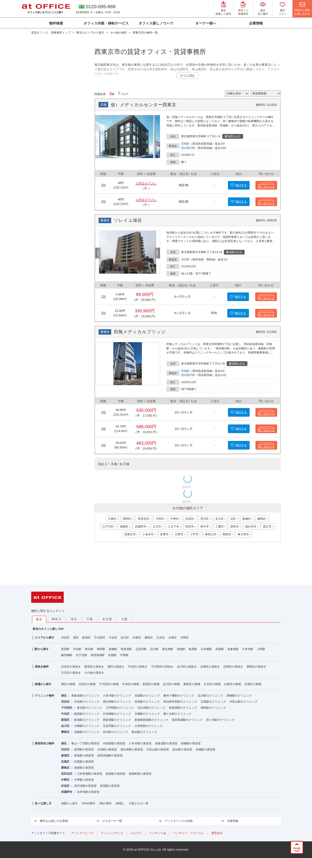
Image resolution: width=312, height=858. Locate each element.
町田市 (189, 526)
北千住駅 (81, 655)
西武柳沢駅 (188, 148)
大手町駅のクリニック (120, 707)
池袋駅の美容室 (84, 767)
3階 (103, 201)
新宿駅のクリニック (86, 719)
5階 (103, 445)
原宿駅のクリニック (147, 701)
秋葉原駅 (126, 649)
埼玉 (74, 619)
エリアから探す (44, 637)
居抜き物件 (42, 666)
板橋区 (246, 518)
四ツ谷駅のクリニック (220, 719)
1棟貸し (120, 803)
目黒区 (137, 637)
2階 (103, 185)
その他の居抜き (94, 672)
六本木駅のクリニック (117, 695)
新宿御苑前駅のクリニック (151, 719)
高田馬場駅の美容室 (110, 755)
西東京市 (130, 534)
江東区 (112, 518)
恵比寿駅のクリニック (117, 701)
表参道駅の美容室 (166, 743)
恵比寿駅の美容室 (131, 749)
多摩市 (164, 534)
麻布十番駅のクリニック (178, 695)
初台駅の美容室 (182, 749)
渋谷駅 (77, 649)
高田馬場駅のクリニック (187, 719)
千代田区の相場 (109, 684)
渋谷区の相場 (87, 684)
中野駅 (124, 655)
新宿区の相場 (151, 684)
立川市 (157, 526)
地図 (232, 136)
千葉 (89, 619)
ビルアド (136, 833)
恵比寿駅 (167, 649)
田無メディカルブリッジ (140, 331)
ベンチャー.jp (157, 833)
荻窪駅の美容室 (110, 785)
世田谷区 (143, 518)
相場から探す (43, 684)
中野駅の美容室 (84, 779)
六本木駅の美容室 (140, 743)
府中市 (204, 526)
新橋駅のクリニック (239, 695)
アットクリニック (82, 833)
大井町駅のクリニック (149, 725)
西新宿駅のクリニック (117, 719)
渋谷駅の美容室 (107, 749)
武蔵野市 (140, 526)
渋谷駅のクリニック (86, 701)
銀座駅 (193, 649)
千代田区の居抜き (162, 666)
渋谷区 (65, 637)
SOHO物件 (88, 803)
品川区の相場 (171, 684)
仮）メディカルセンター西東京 (143, 104)
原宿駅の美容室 (84, 749)
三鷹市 (219, 526)
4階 (103, 429)
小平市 (194, 534)
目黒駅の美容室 (84, 761)
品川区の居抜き (187, 666)
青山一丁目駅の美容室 (85, 743)
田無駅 (185, 143)
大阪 (124, 619)
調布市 (234, 526)
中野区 (175, 518)
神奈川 (57, 619)
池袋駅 (181, 649)
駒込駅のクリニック (144, 732)
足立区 (219, 518)
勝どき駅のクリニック (177, 713)
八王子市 (173, 526)
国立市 (267, 526)
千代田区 (99, 637)
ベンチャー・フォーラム (188, 833)
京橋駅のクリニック (147, 713)
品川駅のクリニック (210, 695)
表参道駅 (233, 649)
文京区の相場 (212, 684)
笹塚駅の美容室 (205, 749)
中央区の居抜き (138, 666)
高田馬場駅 (98, 655)
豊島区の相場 (191, 684)
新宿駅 (65, 649)
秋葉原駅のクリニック (183, 707)
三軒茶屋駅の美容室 (89, 773)
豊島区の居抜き (256, 666)
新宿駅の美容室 (84, 755)
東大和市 (243, 534)
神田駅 (101, 649)
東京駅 (89, 649)
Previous (98, 253)
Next (157, 253)
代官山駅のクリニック (243, 701)
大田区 (160, 518)
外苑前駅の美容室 (114, 743)
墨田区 (127, 518)
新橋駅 (113, 649)
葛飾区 (124, 526)
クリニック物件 (44, 695)
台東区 (172, 637)
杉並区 (189, 518)
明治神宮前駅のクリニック (180, 701)
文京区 (160, 637)
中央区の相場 (130, 684)
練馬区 (261, 518)
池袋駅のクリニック (86, 732)
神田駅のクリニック (213, 707)
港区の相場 (68, 684)
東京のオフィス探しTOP (48, 629)
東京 (39, 619)
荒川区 (204, 518)
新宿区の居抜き (94, 666)
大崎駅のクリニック (86, 725)
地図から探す (69, 803)
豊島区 (149, 637)
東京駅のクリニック (89, 707)
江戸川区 (108, 526)
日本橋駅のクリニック (117, 713)
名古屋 (107, 619)
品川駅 (154, 649)
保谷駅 (185, 259)
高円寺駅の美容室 (85, 785)
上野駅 (261, 649)
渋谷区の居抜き (71, 666)
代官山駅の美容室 (157, 749)
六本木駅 (247, 649)
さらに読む (187, 75)
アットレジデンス (112, 833)
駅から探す (42, 649)
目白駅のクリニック (115, 732)
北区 (233, 518)
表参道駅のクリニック (85, 695)
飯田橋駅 (66, 655)
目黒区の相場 (252, 684)
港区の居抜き (115, 666)
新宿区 (86, 637)
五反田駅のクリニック (117, 725)
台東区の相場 (232, 684)
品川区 (125, 637)
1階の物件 (105, 803)
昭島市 (227, 534)
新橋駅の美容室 (191, 743)
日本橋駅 (206, 649)
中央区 (113, 637)
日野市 (179, 534)
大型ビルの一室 (138, 803)
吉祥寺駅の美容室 (88, 791)
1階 (103, 296)
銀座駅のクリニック (86, 713)
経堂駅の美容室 (115, 773)
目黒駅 (112, 655)
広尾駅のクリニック (213, 701)
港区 (76, 637)
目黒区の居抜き (233, 666)
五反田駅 (141, 649)
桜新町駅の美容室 (140, 773)
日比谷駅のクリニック (151, 707)
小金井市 (148, 534)
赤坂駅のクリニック (147, 695)
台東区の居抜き (210, 666)
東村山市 (210, 534)
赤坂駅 (219, 649)
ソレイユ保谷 (128, 220)
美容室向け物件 (44, 743)
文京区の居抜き (71, 672)
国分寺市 (251, 526)
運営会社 (217, 833)
